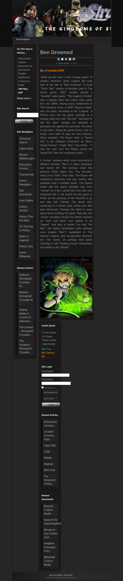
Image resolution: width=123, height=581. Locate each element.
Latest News (26, 148)
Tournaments (26, 174)
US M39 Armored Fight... (49, 435)
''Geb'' (47, 451)
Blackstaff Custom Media (49, 561)
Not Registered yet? (51, 392)
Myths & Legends (24, 238)
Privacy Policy (68, 575)
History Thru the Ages (26, 218)
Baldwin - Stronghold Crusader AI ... (26, 298)
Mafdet (48, 457)
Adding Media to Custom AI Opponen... (25, 315)
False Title (49, 445)
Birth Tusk (49, 470)
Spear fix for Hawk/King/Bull (51, 521)
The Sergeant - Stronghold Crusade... (25, 347)
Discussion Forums (25, 166)
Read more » (24, 98)
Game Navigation (25, 182)
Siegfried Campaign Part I (49, 547)
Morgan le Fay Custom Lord (50, 533)
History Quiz (26, 246)
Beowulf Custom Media (48, 510)
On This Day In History (26, 228)
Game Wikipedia (24, 254)
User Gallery (26, 200)
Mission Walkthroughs (26, 156)
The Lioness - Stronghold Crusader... (26, 331)
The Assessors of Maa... (50, 480)
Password (47, 379)
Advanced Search (24, 140)
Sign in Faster (49, 398)
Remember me (50, 388)
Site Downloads (25, 192)
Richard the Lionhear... (50, 424)
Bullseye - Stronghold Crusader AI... (25, 280)
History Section (23, 208)
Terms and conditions (55, 575)
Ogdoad (48, 464)
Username (47, 371)
